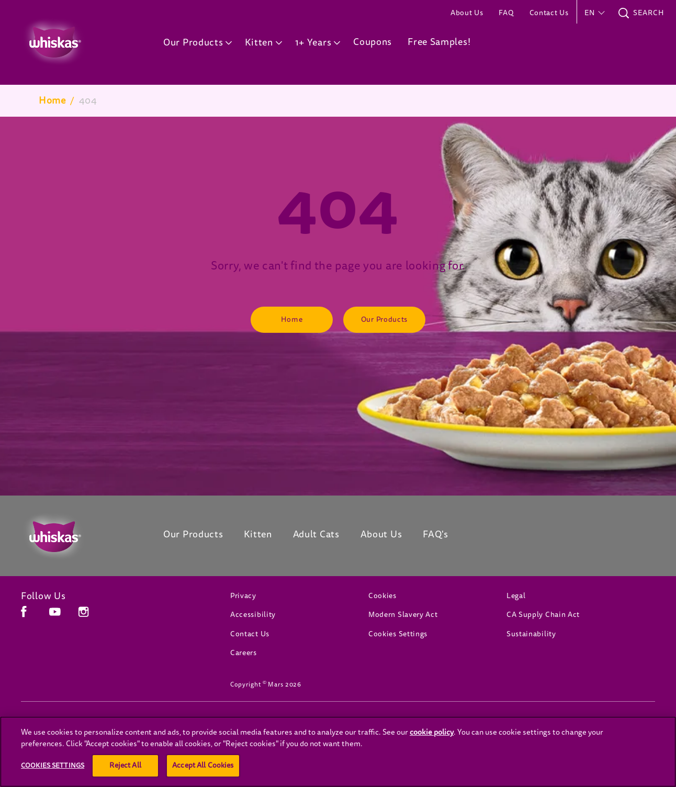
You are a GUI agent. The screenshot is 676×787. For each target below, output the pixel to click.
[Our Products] (384, 320)
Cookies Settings (397, 634)
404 (88, 100)
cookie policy (432, 732)
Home (52, 100)
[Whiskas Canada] (76, 537)
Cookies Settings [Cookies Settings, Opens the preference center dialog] (52, 765)
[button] (594, 13)
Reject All (125, 765)
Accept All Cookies (203, 765)
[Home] (292, 320)
